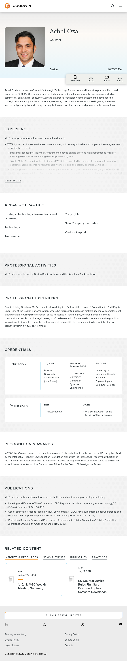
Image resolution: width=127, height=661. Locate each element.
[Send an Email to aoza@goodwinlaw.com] (106, 78)
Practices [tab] (99, 557)
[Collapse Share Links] (120, 78)
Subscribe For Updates (63, 615)
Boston (54, 69)
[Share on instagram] (44, 624)
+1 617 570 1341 (114, 69)
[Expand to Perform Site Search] (112, 6)
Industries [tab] (78, 557)
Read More (13, 180)
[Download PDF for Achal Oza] (75, 78)
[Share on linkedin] (6, 624)
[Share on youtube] (120, 624)
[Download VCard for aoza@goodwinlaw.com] (91, 78)
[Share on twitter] (82, 624)
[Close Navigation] (120, 6)
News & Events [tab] (54, 557)
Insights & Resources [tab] (21, 557)
